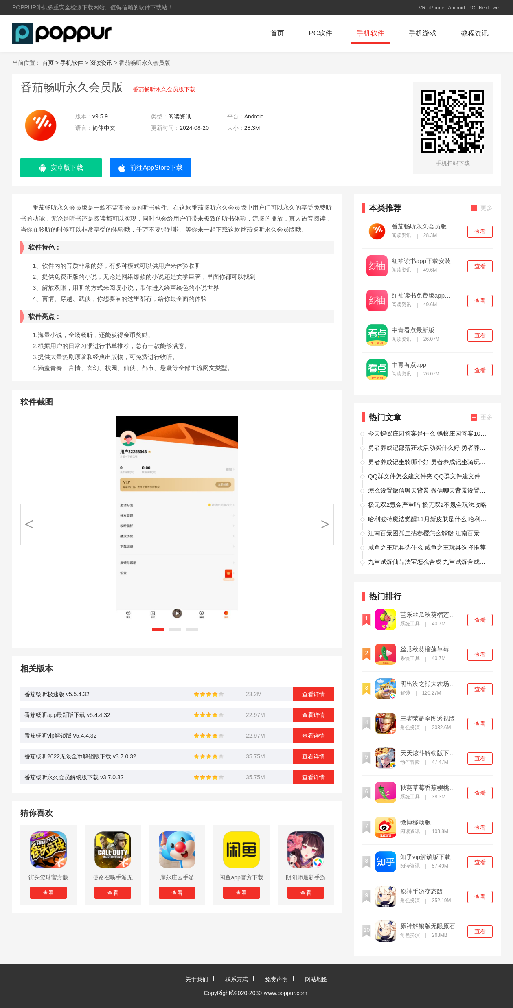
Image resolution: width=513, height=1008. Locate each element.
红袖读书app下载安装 (421, 261)
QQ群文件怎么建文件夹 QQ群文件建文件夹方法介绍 (429, 476)
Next (484, 8)
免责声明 (276, 979)
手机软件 (370, 33)
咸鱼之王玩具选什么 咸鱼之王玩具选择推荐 (427, 547)
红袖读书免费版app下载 (422, 295)
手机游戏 (422, 33)
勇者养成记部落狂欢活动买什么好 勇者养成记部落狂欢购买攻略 (429, 447)
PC (472, 8)
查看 (480, 231)
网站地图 (316, 979)
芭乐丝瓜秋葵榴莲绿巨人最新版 (430, 614)
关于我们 (196, 979)
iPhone (436, 8)
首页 (277, 33)
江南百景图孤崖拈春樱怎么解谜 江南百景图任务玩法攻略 (429, 533)
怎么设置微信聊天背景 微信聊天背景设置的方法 (429, 490)
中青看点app (409, 365)
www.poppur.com (285, 993)
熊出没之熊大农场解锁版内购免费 (430, 684)
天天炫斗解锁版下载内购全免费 (430, 753)
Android (456, 8)
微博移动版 (415, 822)
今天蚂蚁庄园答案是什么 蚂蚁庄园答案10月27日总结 (429, 433)
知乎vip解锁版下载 (425, 857)
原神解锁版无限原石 (427, 926)
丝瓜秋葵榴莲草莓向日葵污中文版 (430, 649)
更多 (482, 207)
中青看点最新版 (413, 330)
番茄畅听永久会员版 (419, 226)
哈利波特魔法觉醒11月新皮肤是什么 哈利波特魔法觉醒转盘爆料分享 (429, 518)
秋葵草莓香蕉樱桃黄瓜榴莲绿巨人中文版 (430, 787)
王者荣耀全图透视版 (427, 718)
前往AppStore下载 (150, 168)
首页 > (51, 62)
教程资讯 (475, 33)
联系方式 (236, 979)
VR (422, 8)
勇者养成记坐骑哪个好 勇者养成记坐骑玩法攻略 (429, 461)
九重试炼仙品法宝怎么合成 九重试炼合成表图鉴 (429, 561)
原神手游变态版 (421, 891)
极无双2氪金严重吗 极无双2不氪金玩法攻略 (427, 504)
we (496, 8)
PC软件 (320, 33)
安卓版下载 (61, 168)
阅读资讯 (101, 62)
